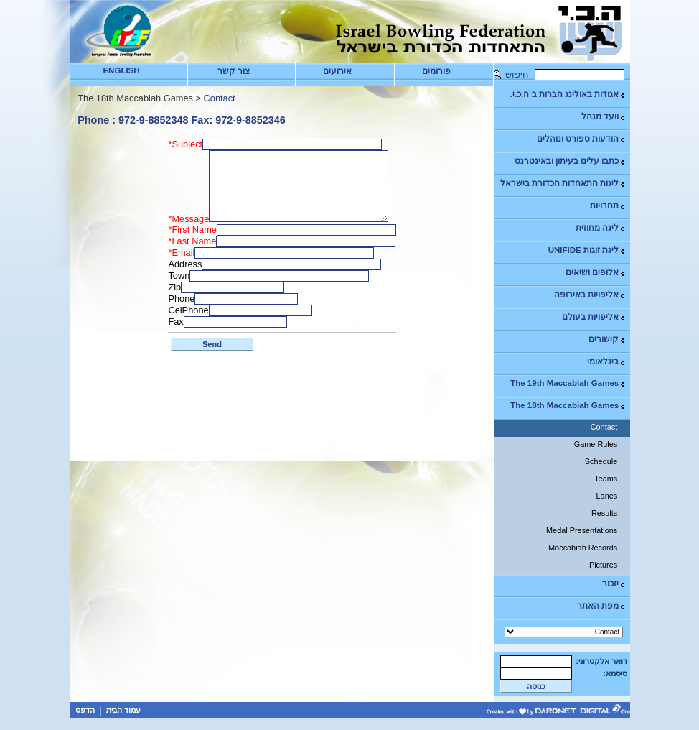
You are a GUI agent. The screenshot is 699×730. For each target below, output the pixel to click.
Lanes (607, 495)
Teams (605, 478)
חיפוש (517, 74)
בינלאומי (606, 361)
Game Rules (595, 444)
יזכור (614, 583)
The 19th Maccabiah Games (568, 383)
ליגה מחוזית (601, 228)
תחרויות (608, 206)
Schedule (601, 461)
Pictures (603, 564)
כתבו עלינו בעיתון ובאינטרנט (571, 161)
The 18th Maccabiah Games (568, 405)
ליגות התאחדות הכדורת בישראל (563, 183)
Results (604, 513)
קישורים (607, 339)
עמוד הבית (123, 710)
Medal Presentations (581, 530)
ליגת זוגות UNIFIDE (587, 250)
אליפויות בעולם (594, 317)
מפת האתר (601, 606)
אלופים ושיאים (596, 272)
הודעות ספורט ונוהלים (581, 139)
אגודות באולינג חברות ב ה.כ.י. (568, 94)
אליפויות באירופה (590, 295)
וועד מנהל (603, 116)
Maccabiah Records (582, 547)
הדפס (85, 710)
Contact (604, 426)
